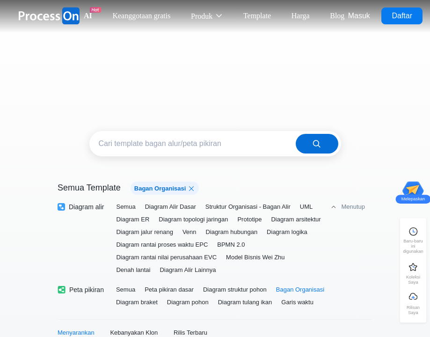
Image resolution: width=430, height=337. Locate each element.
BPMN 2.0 (231, 244)
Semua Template (89, 187)
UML (306, 206)
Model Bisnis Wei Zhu (255, 257)
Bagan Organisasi (300, 289)
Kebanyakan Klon (134, 332)
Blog (337, 16)
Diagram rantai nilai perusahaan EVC (166, 257)
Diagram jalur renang (144, 231)
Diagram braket (137, 302)
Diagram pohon (188, 302)
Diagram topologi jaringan (193, 219)
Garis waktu (297, 302)
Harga (301, 16)
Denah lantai (133, 269)
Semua (125, 206)
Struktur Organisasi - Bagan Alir (248, 206)
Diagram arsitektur (296, 219)
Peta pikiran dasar (169, 289)
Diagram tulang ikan (245, 302)
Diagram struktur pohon (235, 289)
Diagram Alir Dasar (170, 206)
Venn (189, 231)
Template (257, 16)
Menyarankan (76, 332)
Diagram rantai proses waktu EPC (162, 244)
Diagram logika (287, 231)
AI (88, 16)
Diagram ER (132, 219)
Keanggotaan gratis (141, 16)
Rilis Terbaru (190, 332)
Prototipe (249, 219)
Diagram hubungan (232, 231)
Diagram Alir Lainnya (188, 269)
